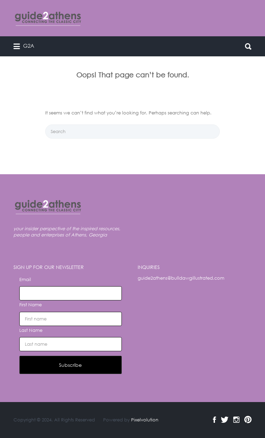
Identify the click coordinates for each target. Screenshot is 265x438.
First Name (30, 305)
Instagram (236, 420)
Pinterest (248, 420)
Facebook (214, 420)
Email (25, 279)
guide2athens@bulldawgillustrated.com (181, 278)
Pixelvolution (144, 420)
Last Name (30, 330)
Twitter (224, 420)
